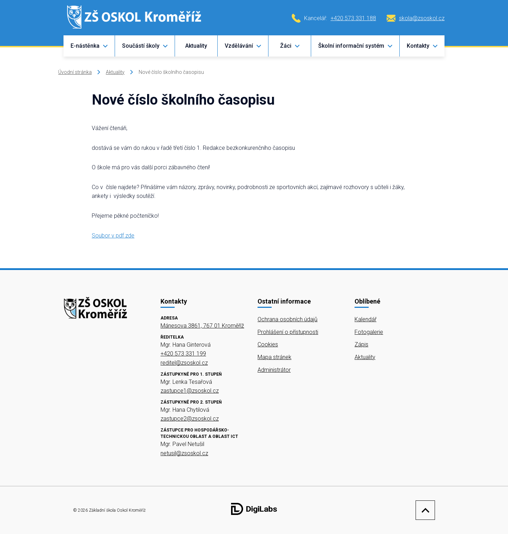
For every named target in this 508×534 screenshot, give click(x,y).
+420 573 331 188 (353, 18)
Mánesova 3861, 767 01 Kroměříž (202, 325)
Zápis (361, 344)
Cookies (268, 344)
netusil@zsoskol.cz (184, 453)
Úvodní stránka (75, 72)
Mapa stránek (274, 357)
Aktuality (196, 45)
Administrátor (274, 369)
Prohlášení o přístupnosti (288, 332)
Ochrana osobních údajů (288, 319)
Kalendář (365, 319)
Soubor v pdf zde (113, 235)
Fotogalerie (369, 332)
